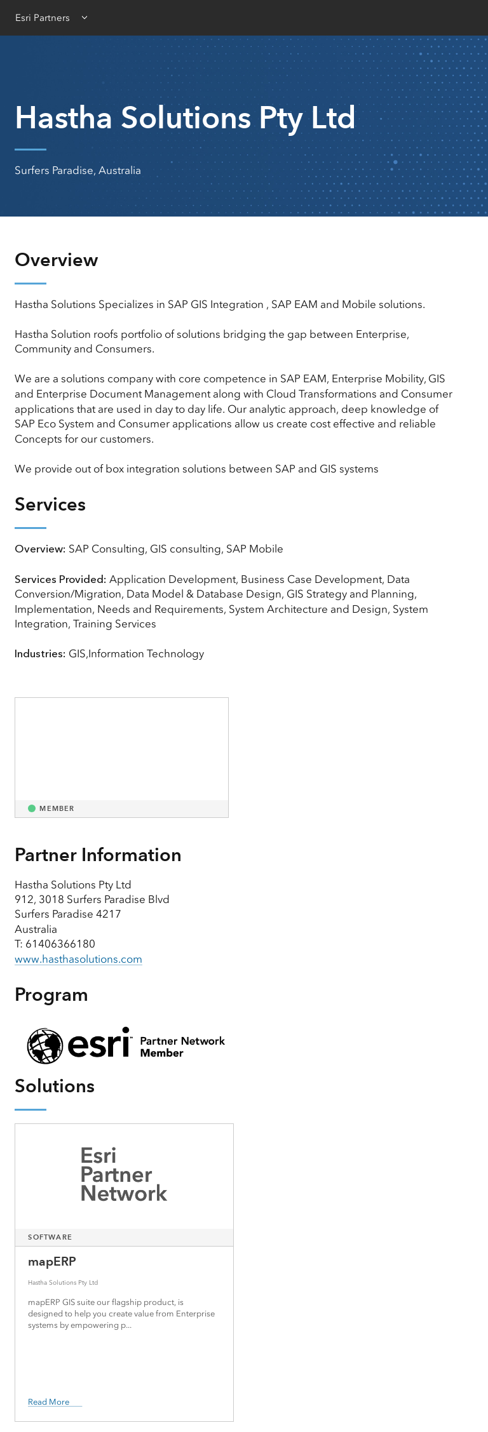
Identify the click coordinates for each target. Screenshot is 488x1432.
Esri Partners (42, 17)
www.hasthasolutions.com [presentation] (78, 959)
